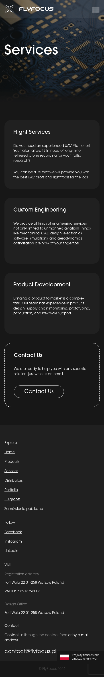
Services (11, 471)
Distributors (13, 481)
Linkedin (11, 551)
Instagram (13, 541)
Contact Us (38, 391)
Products (11, 462)
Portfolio (11, 490)
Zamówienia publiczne (23, 509)
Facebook (13, 532)
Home (9, 452)
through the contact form (45, 635)
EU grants (12, 499)
